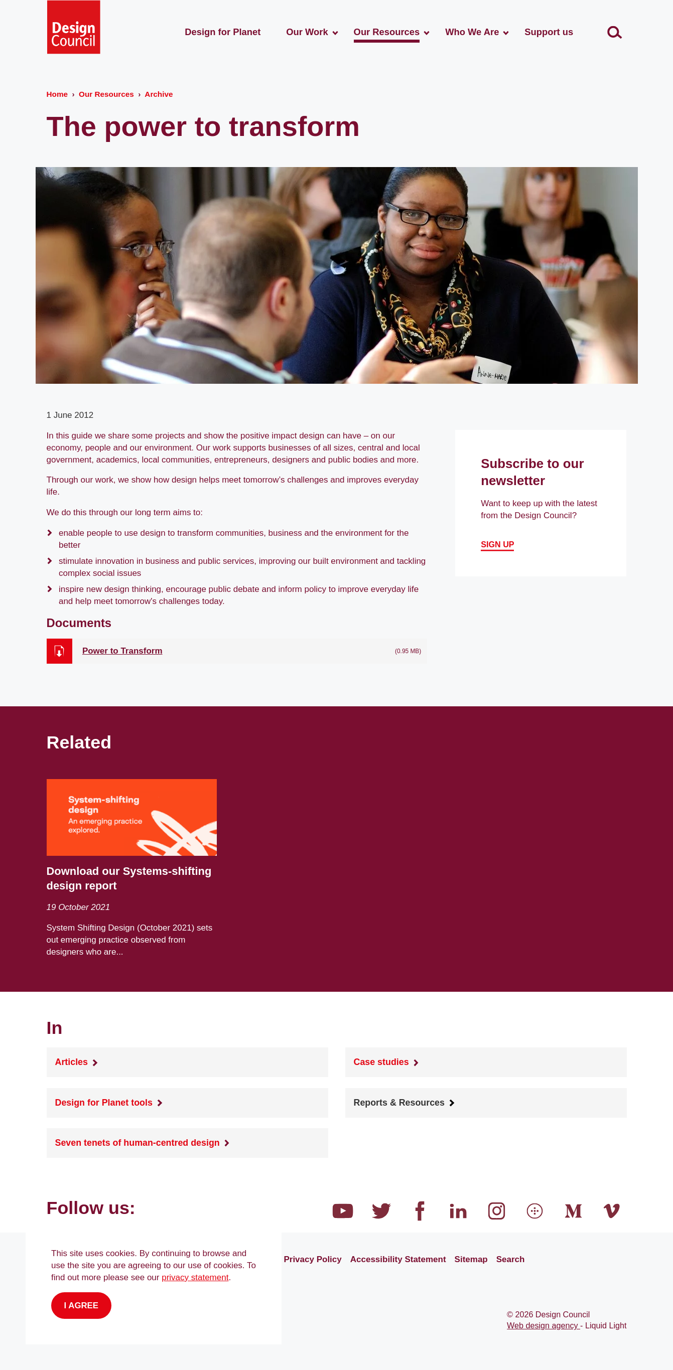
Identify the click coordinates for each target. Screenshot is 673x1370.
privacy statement (195, 1277)
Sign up (497, 544)
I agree (81, 1305)
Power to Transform (122, 651)
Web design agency (543, 1325)
